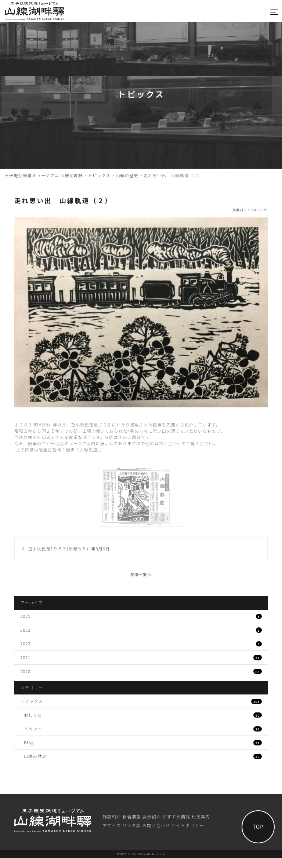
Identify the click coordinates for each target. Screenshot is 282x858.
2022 (141, 643)
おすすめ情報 (176, 816)
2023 (141, 630)
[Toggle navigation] (274, 12)
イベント (143, 729)
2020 (141, 671)
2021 (141, 657)
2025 (141, 616)
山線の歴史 (143, 756)
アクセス (111, 825)
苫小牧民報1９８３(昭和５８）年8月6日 (68, 548)
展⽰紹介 (151, 816)
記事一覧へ (141, 574)
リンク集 (131, 825)
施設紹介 (111, 816)
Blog (143, 742)
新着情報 (131, 816)
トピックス (141, 701)
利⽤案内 (201, 816)
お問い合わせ (156, 825)
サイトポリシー (187, 825)
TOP (258, 826)
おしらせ (143, 715)
